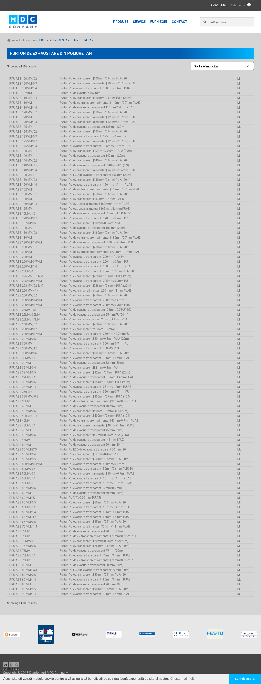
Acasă (16, 40)
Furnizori (158, 22)
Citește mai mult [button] (182, 678)
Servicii (139, 22)
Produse (120, 22)
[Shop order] (222, 66)
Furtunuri (29, 40)
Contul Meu (219, 5)
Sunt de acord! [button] (245, 678)
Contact (179, 22)
